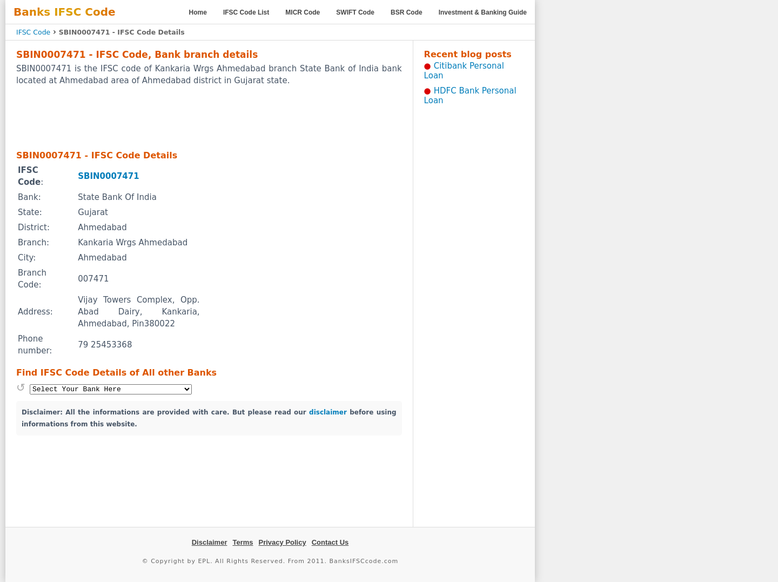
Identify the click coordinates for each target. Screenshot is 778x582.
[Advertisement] (209, 117)
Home (198, 12)
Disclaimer (209, 542)
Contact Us (330, 542)
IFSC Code (33, 32)
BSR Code (406, 12)
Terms (242, 542)
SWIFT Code (355, 12)
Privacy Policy (282, 542)
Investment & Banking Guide (483, 12)
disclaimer (328, 412)
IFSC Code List (246, 12)
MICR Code (302, 12)
